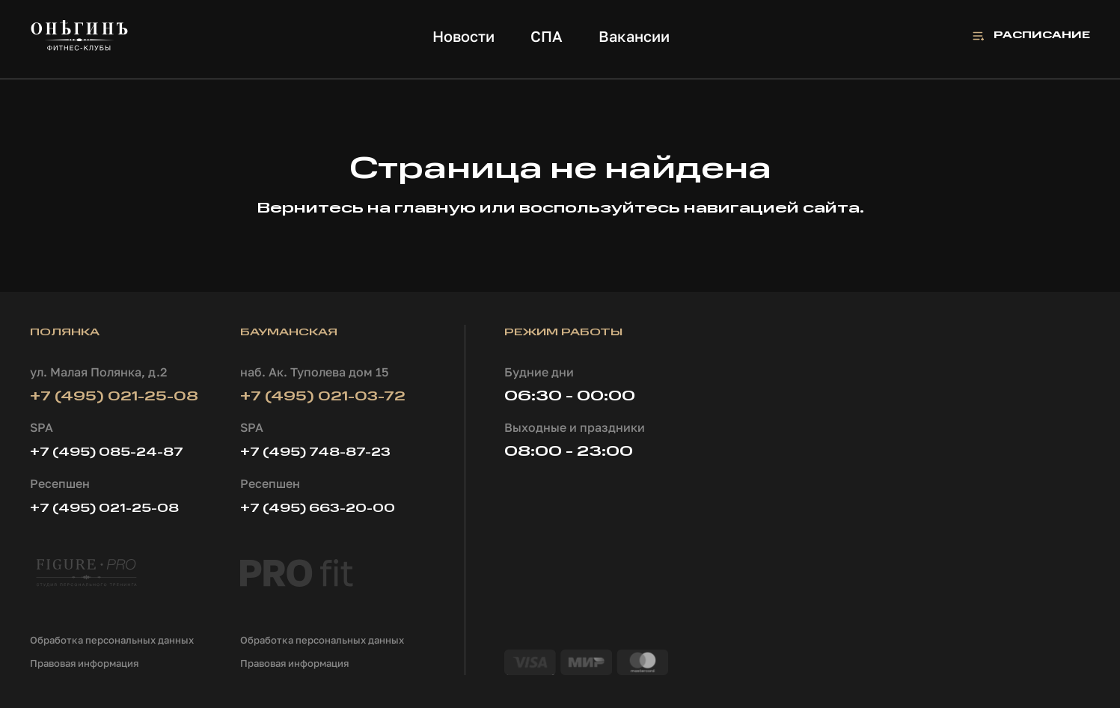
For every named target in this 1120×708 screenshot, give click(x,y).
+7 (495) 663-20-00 (317, 509)
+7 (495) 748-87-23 (315, 453)
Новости (463, 36)
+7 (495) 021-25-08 (114, 396)
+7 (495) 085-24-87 (106, 453)
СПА (546, 36)
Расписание (1042, 35)
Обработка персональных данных (112, 640)
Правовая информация (84, 663)
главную (435, 208)
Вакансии (634, 36)
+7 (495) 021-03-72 (323, 396)
